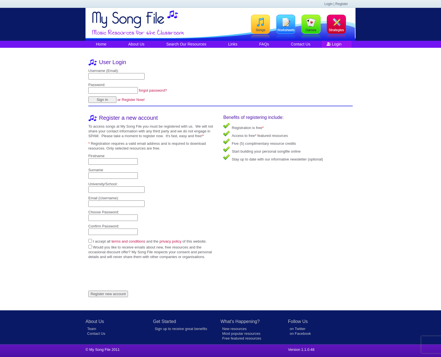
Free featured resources (241, 338)
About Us (136, 44)
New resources (234, 329)
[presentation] (131, 270)
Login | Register (336, 4)
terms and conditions (128, 241)
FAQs (264, 44)
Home (101, 44)
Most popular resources (241, 333)
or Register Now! (131, 100)
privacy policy (170, 241)
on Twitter (297, 329)
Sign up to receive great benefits (181, 329)
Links (232, 44)
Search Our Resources (186, 44)
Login (336, 44)
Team (91, 329)
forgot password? (153, 90)
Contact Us (300, 44)
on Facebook (300, 333)
